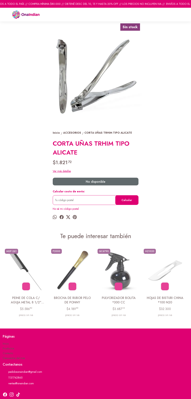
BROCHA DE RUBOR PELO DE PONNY (72, 300)
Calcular (126, 200)
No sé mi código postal (66, 209)
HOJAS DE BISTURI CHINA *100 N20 (165, 300)
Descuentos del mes (14, 358)
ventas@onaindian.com (18, 383)
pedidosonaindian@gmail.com (22, 372)
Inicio (6, 344)
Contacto (8, 353)
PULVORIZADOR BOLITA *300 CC (119, 300)
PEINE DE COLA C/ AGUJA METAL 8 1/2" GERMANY (26, 300)
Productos (8, 348)
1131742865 (13, 377)
